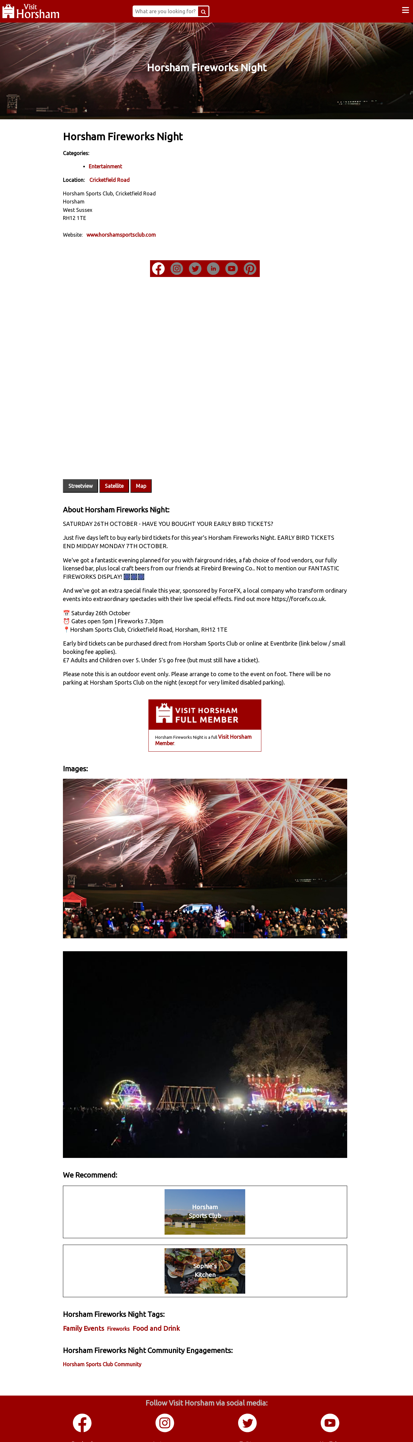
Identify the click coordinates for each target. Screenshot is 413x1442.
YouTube (330, 1429)
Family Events (89, 1315)
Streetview (86, 478)
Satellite (119, 478)
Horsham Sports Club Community (107, 1350)
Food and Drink (161, 1315)
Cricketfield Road (115, 180)
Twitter (247, 1429)
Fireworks (124, 1315)
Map (146, 478)
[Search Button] (207, 11)
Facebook (83, 1429)
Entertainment (110, 166)
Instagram (165, 1429)
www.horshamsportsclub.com (126, 234)
